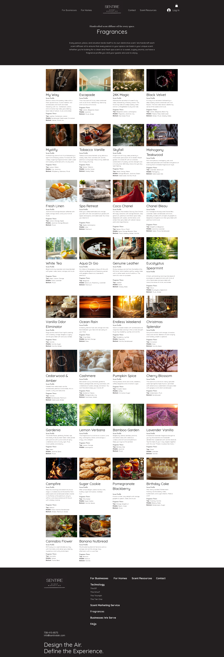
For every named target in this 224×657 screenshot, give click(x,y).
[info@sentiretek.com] (57, 635)
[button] (176, 5)
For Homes (119, 578)
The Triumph (96, 595)
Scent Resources (142, 578)
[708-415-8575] (54, 632)
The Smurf (95, 592)
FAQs (93, 624)
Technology (97, 584)
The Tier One (96, 599)
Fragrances (95, 611)
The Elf (93, 588)
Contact (160, 578)
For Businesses (98, 578)
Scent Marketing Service (95, 605)
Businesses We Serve (95, 617)
